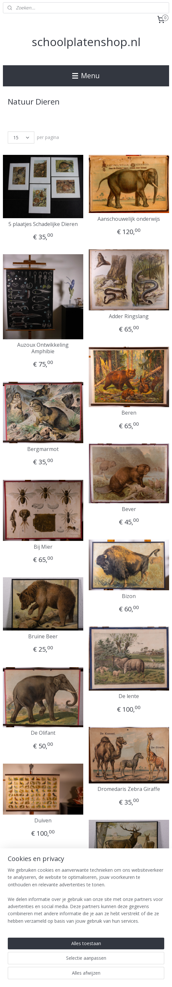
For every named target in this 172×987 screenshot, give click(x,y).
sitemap (80, 964)
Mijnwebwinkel (86, 975)
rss (94, 964)
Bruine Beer (43, 636)
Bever (129, 509)
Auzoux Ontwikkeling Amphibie (43, 348)
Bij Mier (43, 547)
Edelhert (129, 876)
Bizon (129, 596)
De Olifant (43, 733)
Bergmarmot (43, 449)
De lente (129, 696)
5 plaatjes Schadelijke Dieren (43, 224)
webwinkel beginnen (119, 964)
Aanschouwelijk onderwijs (128, 219)
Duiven (43, 821)
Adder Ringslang (129, 316)
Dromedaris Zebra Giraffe (128, 789)
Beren (128, 413)
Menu (86, 75)
